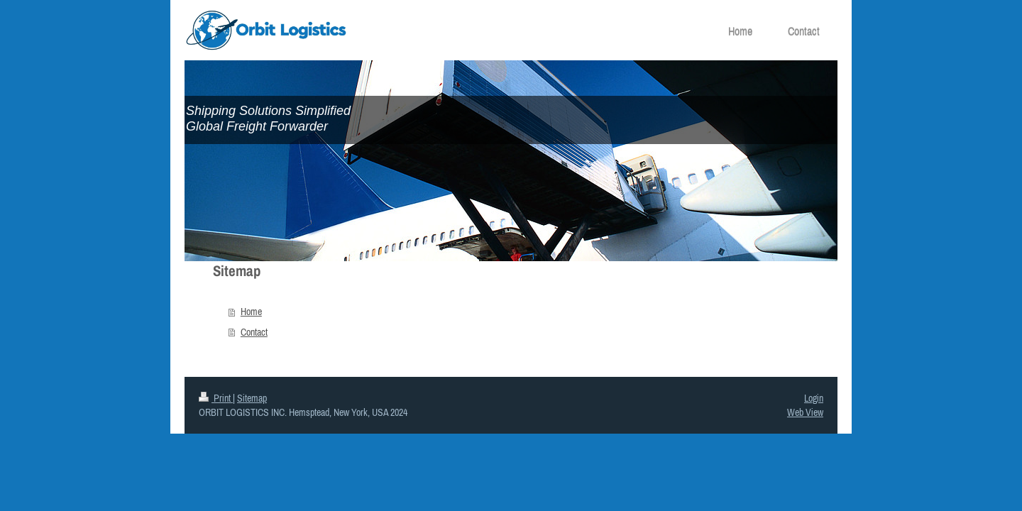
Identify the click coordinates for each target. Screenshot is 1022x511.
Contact (254, 332)
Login (813, 398)
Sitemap (252, 398)
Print (216, 398)
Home (251, 311)
